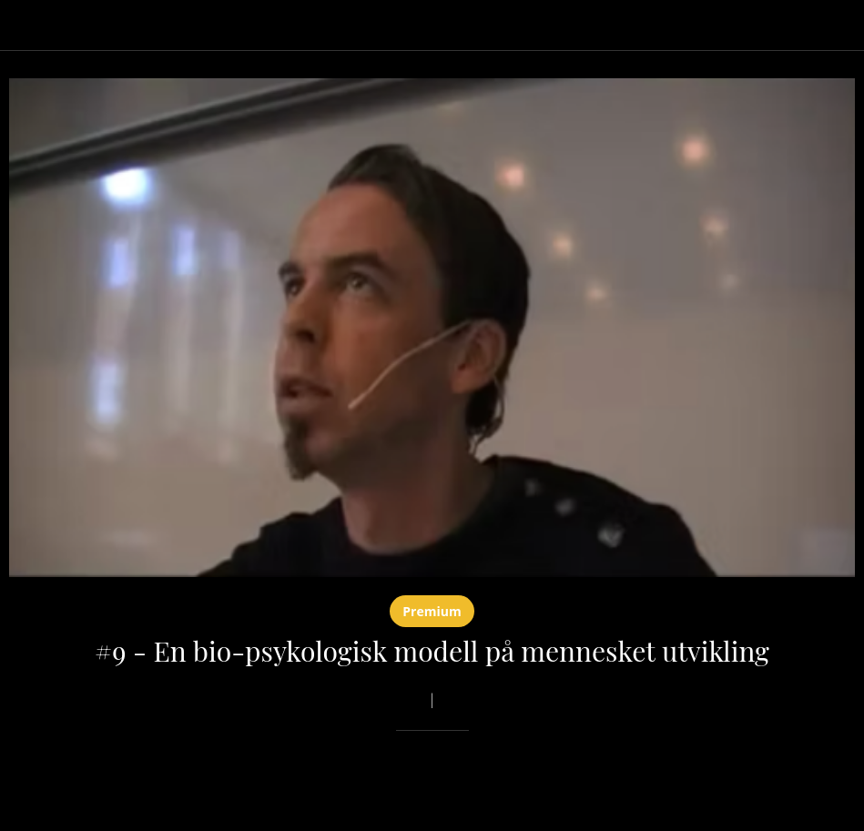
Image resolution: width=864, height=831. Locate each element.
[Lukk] (25, 25)
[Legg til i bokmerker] (789, 785)
